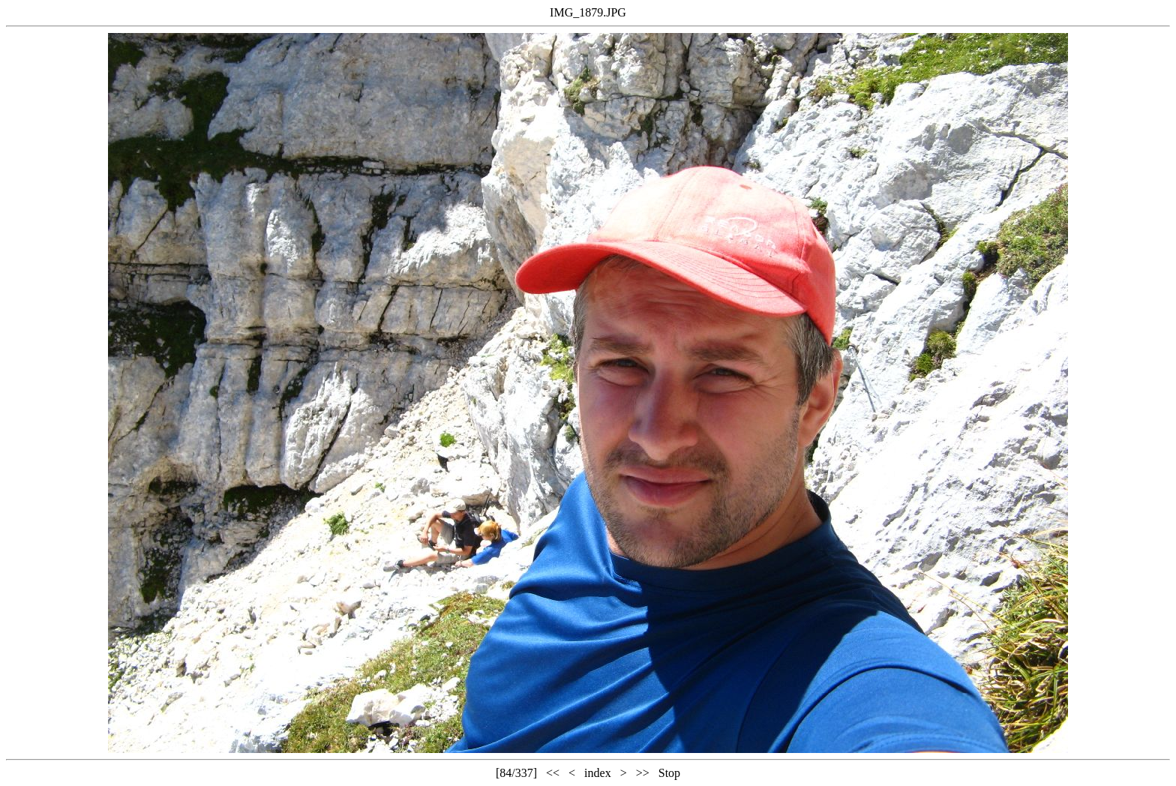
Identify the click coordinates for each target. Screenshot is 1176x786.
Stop (669, 772)
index (597, 772)
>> (643, 772)
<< (553, 772)
